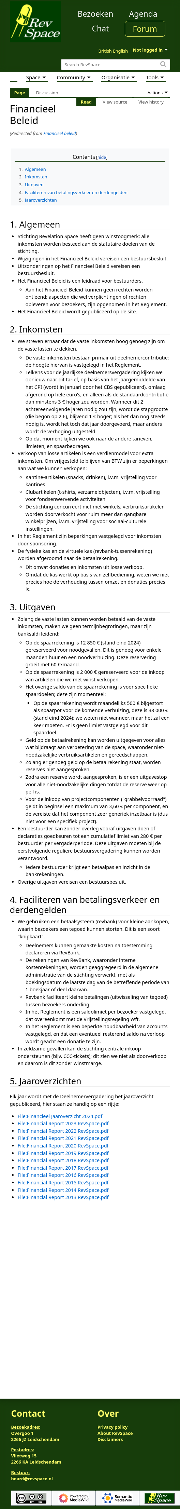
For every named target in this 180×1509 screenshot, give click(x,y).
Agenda (143, 13)
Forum (145, 28)
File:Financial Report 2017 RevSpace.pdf (63, 1168)
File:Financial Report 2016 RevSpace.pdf (63, 1175)
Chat (100, 28)
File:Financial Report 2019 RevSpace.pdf (63, 1153)
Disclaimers (110, 1439)
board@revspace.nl (32, 1479)
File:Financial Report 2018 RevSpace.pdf (63, 1160)
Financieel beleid (59, 133)
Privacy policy (112, 1427)
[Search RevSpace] (115, 64)
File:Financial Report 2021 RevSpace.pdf (63, 1138)
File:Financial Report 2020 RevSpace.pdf (63, 1145)
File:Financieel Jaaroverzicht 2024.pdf (60, 1116)
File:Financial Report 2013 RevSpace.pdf (63, 1197)
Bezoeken (96, 13)
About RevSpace (115, 1433)
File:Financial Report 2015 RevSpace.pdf (63, 1182)
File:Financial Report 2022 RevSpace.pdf (63, 1131)
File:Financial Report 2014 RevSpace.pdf (63, 1190)
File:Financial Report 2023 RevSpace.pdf (63, 1123)
